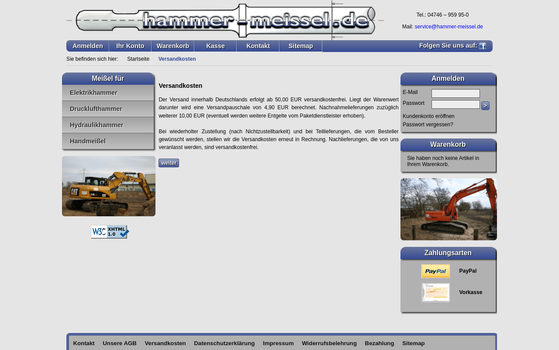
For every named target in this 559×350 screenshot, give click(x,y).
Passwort (413, 103)
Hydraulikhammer (96, 124)
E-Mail (410, 92)
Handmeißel (88, 141)
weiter (168, 163)
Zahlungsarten (448, 252)
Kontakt (258, 45)
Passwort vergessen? (428, 124)
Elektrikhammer (93, 92)
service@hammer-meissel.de (449, 27)
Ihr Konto (130, 45)
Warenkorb (173, 45)
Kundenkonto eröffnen (429, 116)
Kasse (215, 45)
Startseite (138, 59)
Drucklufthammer (96, 108)
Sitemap (301, 45)
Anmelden (87, 45)
